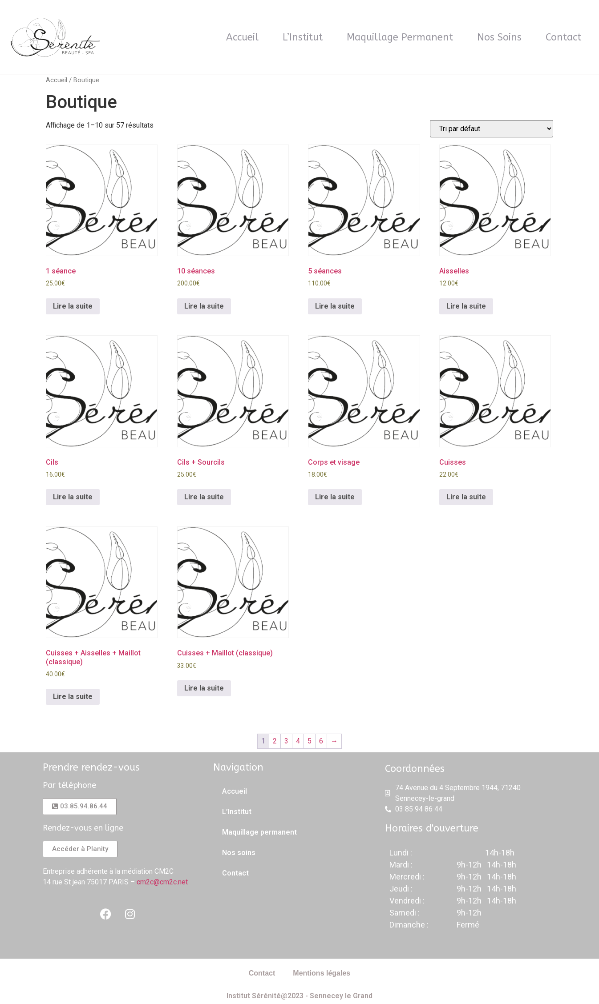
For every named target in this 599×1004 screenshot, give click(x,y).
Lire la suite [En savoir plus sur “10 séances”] (204, 306)
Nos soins (499, 37)
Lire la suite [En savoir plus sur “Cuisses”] (466, 497)
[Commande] (491, 128)
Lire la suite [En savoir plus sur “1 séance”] (73, 306)
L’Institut (303, 37)
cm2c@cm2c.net (162, 882)
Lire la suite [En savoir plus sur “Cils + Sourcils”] (204, 497)
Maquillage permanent (400, 37)
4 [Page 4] (298, 741)
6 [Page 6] (321, 741)
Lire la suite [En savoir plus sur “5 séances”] (335, 306)
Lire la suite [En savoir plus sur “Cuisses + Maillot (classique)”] (204, 688)
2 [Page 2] (275, 741)
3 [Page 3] (286, 741)
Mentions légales (321, 973)
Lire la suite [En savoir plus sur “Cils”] (73, 497)
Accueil (242, 37)
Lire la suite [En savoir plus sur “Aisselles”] (466, 306)
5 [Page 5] (310, 741)
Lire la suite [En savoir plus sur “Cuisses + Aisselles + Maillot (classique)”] (73, 696)
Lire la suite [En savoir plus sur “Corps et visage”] (335, 497)
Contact (563, 37)
